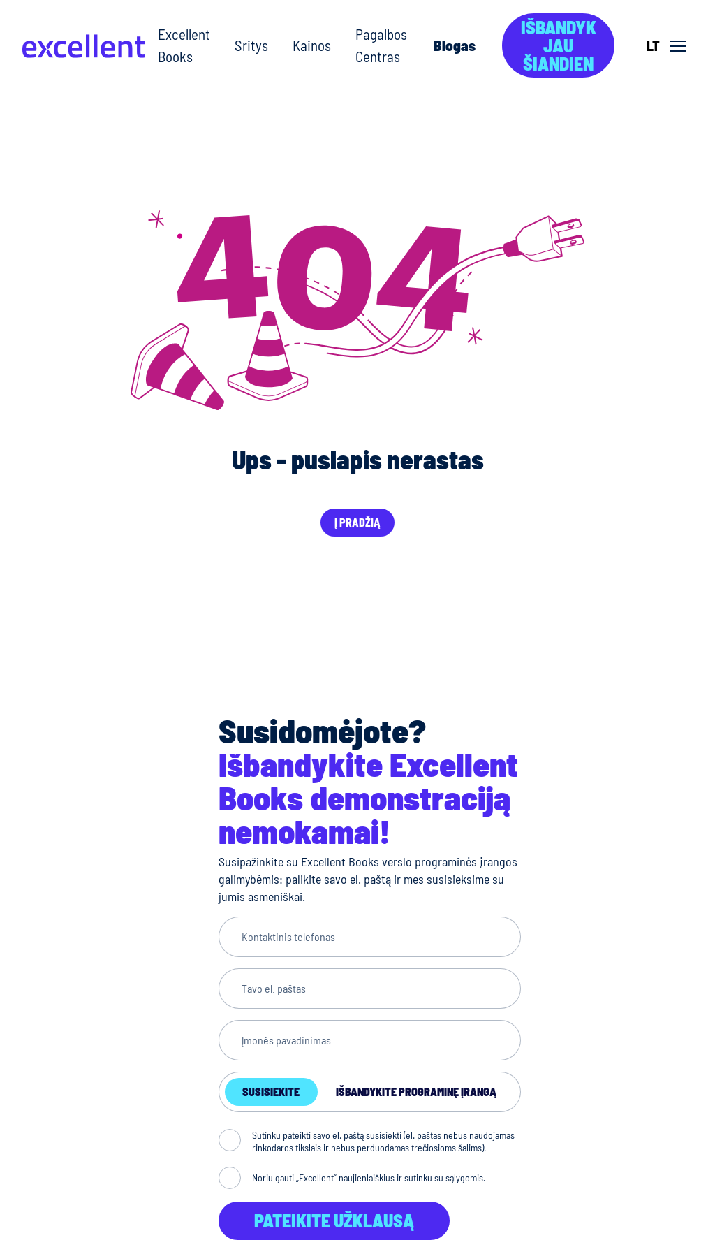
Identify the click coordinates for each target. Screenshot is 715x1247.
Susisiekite (271, 1091)
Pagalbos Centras (381, 45)
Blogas (455, 45)
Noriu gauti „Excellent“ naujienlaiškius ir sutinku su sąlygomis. (368, 1177)
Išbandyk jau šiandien (558, 45)
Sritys (251, 45)
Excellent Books (184, 45)
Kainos (312, 45)
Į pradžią (357, 522)
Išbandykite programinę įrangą (416, 1091)
